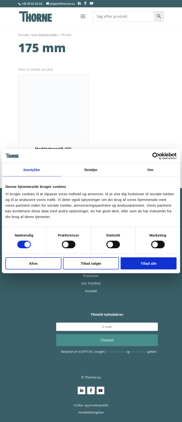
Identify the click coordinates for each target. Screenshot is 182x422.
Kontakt (91, 291)
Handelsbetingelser (91, 412)
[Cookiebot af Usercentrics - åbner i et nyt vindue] (156, 155)
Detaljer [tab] (91, 169)
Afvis (33, 263)
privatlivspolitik (116, 352)
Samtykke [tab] (31, 169)
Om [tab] (150, 169)
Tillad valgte (91, 263)
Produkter (91, 276)
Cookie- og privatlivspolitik (91, 405)
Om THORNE (91, 283)
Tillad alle (149, 263)
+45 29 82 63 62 (32, 4)
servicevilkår (138, 352)
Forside (23, 35)
